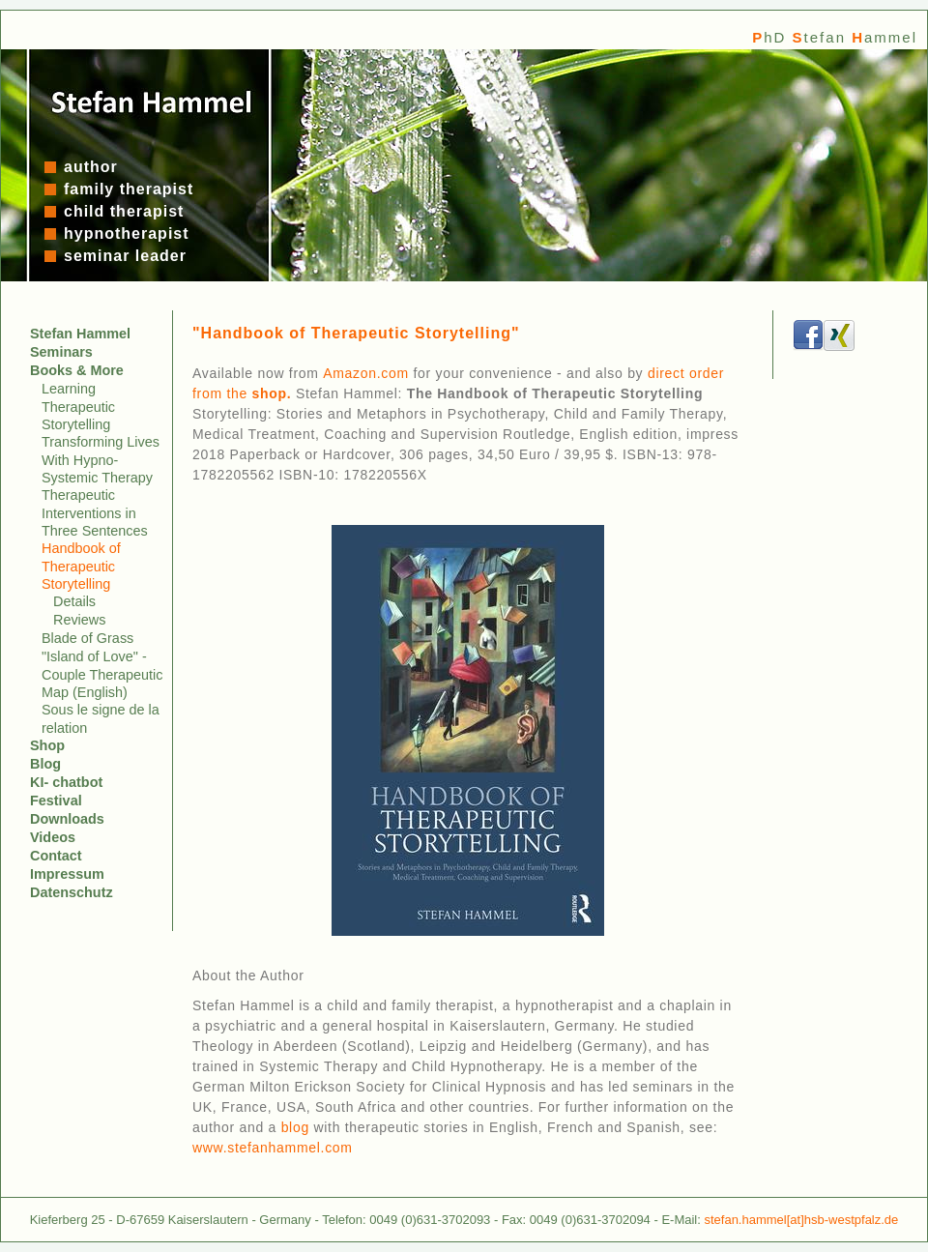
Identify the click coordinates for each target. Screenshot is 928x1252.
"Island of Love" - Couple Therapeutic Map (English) (102, 674)
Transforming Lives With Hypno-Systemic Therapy (101, 459)
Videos (52, 837)
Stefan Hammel (80, 333)
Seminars (61, 352)
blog (295, 1127)
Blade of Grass (87, 638)
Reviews (79, 619)
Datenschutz (71, 892)
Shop (47, 745)
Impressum (67, 874)
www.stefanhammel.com (272, 1147)
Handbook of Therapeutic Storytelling (81, 566)
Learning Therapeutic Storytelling (78, 406)
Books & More (77, 370)
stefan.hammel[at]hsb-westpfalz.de (801, 1219)
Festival (56, 800)
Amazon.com (366, 373)
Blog (45, 764)
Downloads (67, 819)
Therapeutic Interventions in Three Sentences (95, 513)
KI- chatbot (66, 782)
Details (74, 601)
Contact (56, 855)
